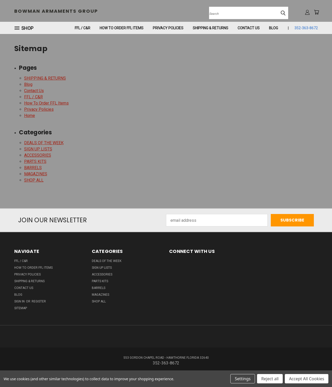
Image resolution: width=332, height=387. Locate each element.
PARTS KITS (35, 161)
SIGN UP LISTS (38, 149)
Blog (273, 28)
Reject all (270, 379)
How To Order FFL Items (121, 28)
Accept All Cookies (306, 379)
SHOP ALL (34, 180)
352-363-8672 (306, 28)
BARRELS (33, 167)
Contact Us (249, 28)
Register (39, 301)
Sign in (19, 301)
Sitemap (20, 308)
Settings (243, 379)
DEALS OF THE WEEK (44, 142)
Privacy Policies (168, 28)
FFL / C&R (82, 28)
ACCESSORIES (37, 155)
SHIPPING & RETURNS (210, 28)
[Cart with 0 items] (316, 12)
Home (29, 115)
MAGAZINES (35, 173)
